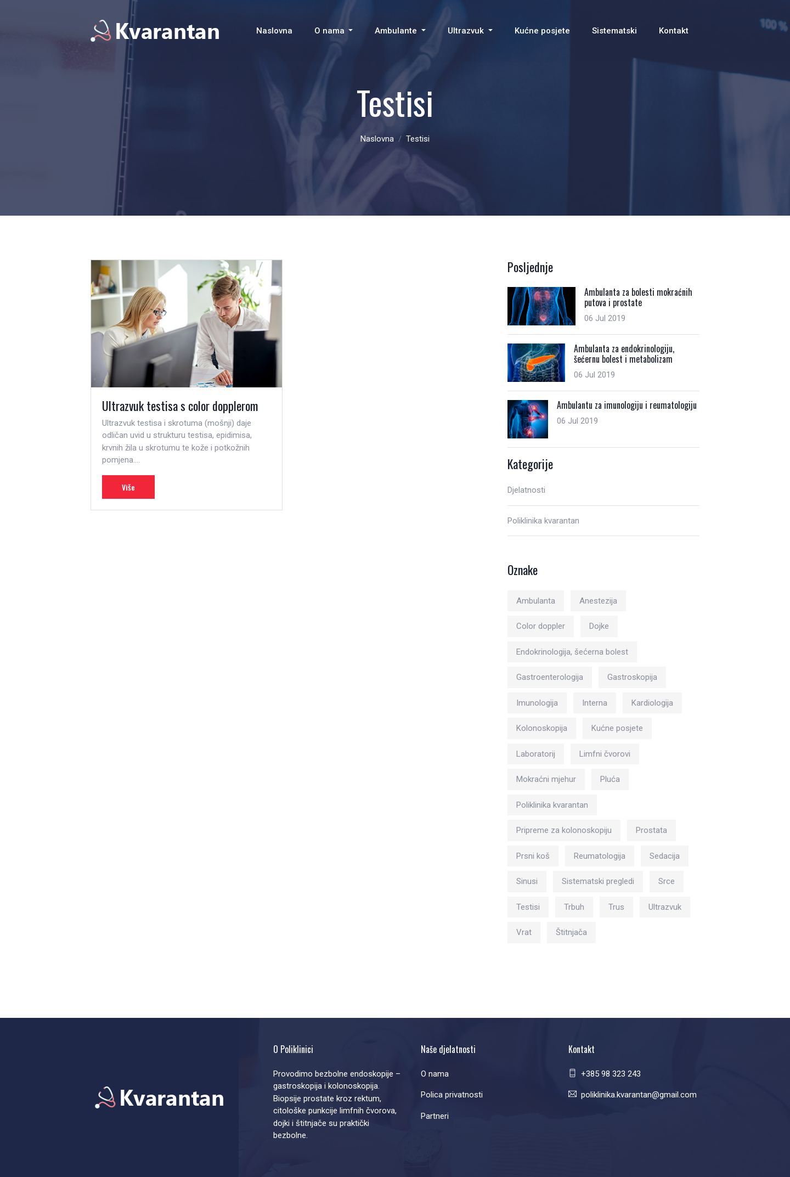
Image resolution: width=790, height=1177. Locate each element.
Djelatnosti (526, 490)
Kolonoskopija (541, 728)
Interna (594, 703)
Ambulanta (535, 601)
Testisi (528, 907)
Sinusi (527, 881)
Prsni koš (533, 856)
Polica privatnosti (452, 1095)
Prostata (651, 830)
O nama (435, 1074)
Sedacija (665, 856)
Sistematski (614, 31)
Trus (616, 907)
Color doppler (540, 626)
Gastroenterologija (549, 677)
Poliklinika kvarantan (543, 521)
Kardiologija (652, 703)
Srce (666, 881)
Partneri (435, 1116)
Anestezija (598, 601)
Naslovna (274, 31)
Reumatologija (599, 856)
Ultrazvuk (664, 907)
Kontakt (674, 31)
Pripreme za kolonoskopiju (564, 830)
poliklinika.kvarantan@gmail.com (639, 1095)
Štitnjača (571, 932)
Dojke (599, 626)
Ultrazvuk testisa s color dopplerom (180, 405)
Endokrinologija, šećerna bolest (572, 652)
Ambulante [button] (397, 31)
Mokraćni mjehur (546, 779)
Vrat (524, 932)
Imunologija (537, 703)
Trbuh (574, 907)
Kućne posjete (542, 31)
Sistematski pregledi (598, 881)
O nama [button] (330, 31)
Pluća (610, 779)
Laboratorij (535, 754)
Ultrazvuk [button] (467, 31)
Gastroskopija (632, 677)
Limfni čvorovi (604, 754)
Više (128, 487)
